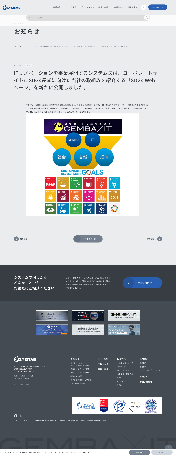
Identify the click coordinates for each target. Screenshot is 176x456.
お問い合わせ (160, 7)
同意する (139, 452)
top (15, 46)
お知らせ (22, 46)
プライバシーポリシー (72, 452)
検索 (148, 7)
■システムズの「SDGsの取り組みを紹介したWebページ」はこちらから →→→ (63, 111)
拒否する (162, 452)
